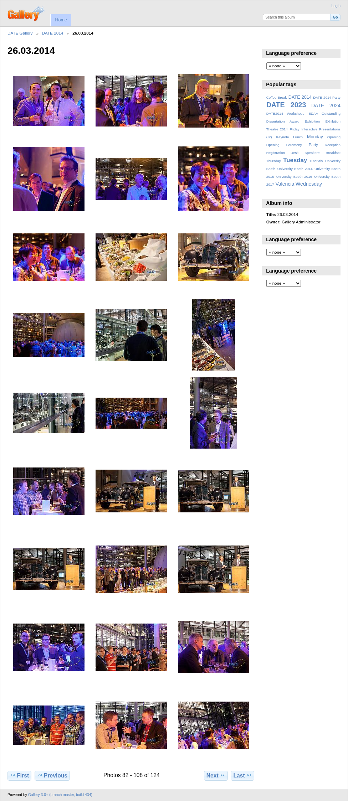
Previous (52, 775)
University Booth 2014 (295, 169)
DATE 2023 (286, 105)
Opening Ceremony (284, 145)
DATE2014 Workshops (285, 113)
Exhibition (312, 121)
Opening (334, 137)
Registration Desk (282, 153)
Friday (294, 129)
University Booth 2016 (294, 177)
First (19, 775)
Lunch (298, 137)
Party (313, 145)
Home (61, 19)
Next (215, 775)
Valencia (284, 184)
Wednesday (309, 184)
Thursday (273, 161)
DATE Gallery (20, 33)
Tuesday (295, 160)
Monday (315, 136)
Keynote (282, 137)
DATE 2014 (52, 33)
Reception (333, 145)
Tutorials (316, 161)
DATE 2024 (326, 105)
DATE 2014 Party (327, 97)
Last (243, 775)
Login (336, 6)
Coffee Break (276, 97)
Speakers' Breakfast (322, 153)
